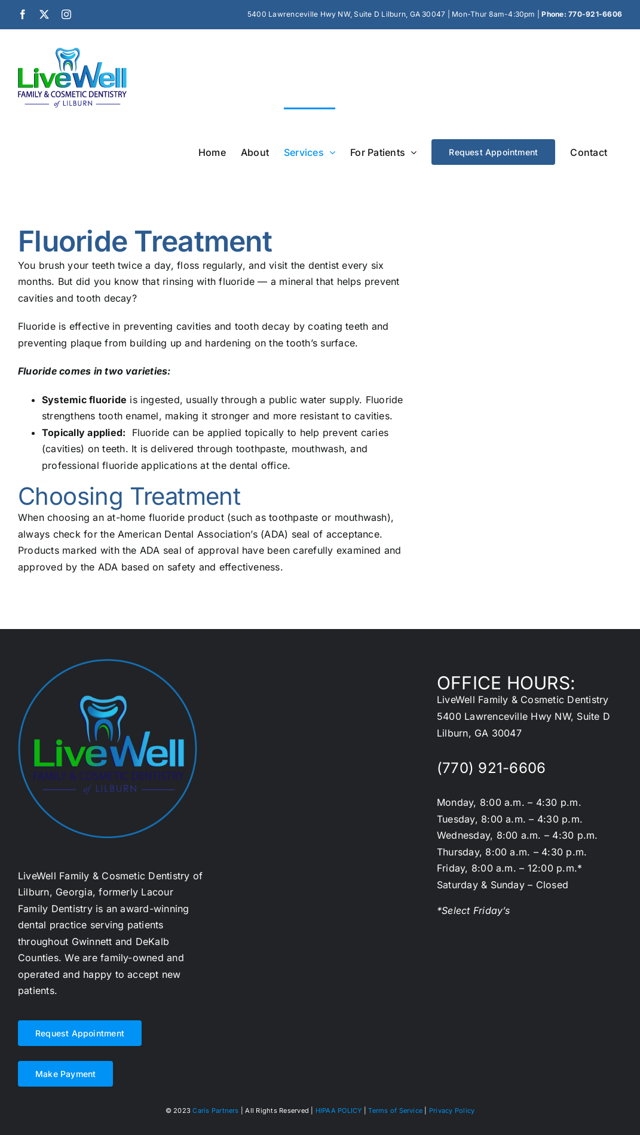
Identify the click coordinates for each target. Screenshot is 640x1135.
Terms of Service (395, 1110)
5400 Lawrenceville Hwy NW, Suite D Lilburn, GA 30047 (346, 14)
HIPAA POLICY (339, 1110)
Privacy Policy (451, 1110)
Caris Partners (215, 1110)
